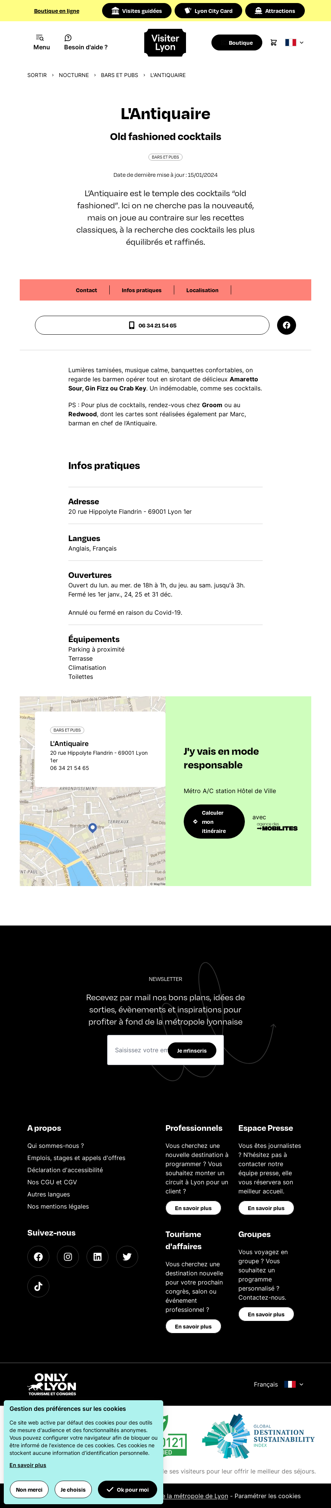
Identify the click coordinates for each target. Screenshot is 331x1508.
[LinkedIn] (98, 1257)
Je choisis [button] (73, 1489)
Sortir (37, 75)
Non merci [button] (29, 1489)
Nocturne (74, 75)
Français (279, 1384)
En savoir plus (193, 1208)
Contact (86, 290)
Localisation (202, 290)
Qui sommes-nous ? (55, 1145)
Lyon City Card (208, 10)
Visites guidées (137, 10)
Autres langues (48, 1194)
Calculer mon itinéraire (209, 821)
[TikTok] (38, 1286)
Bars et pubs (119, 75)
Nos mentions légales (58, 1206)
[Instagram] (68, 1257)
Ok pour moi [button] (127, 1489)
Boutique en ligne (56, 11)
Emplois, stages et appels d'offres (76, 1158)
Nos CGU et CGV (52, 1182)
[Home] (166, 43)
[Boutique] (238, 42)
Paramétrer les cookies (268, 1496)
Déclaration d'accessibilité (65, 1170)
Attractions (275, 10)
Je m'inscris (192, 1050)
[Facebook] (38, 1257)
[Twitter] (127, 1257)
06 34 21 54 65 (152, 325)
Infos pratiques (142, 290)
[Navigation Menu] (42, 42)
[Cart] (278, 42)
